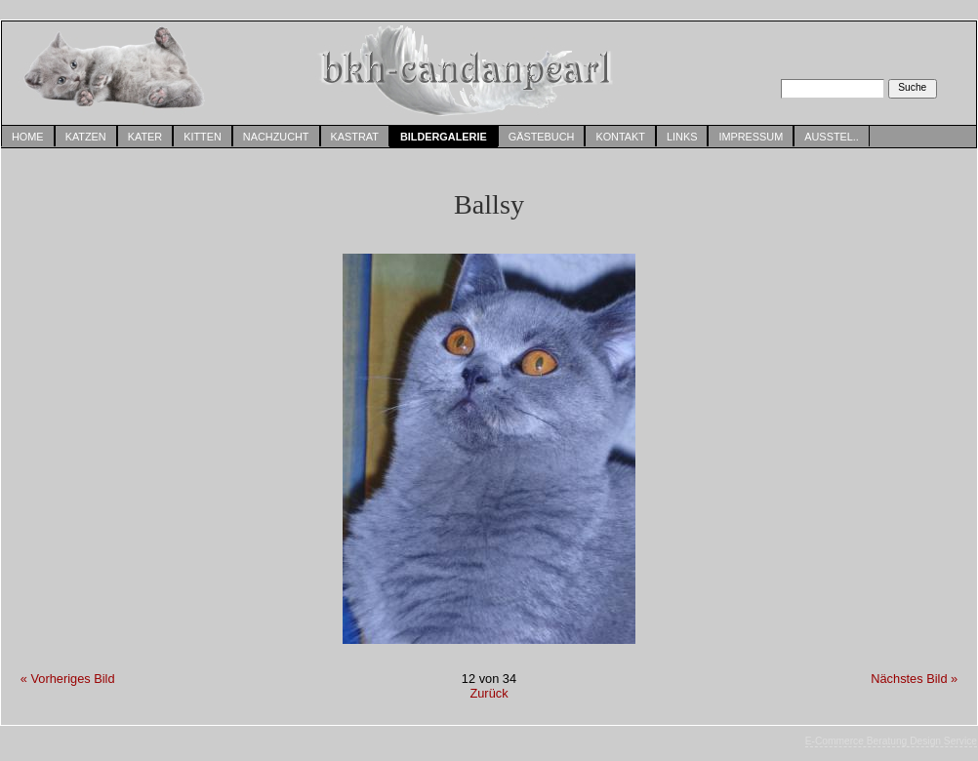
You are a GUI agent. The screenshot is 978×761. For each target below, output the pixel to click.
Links (682, 136)
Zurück (488, 693)
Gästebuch (542, 136)
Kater (145, 136)
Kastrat (355, 136)
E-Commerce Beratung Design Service (891, 741)
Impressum (750, 136)
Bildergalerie (443, 136)
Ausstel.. (831, 136)
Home (28, 136)
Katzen (85, 136)
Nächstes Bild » (914, 678)
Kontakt (620, 136)
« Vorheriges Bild (67, 678)
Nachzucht (276, 136)
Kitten (202, 136)
